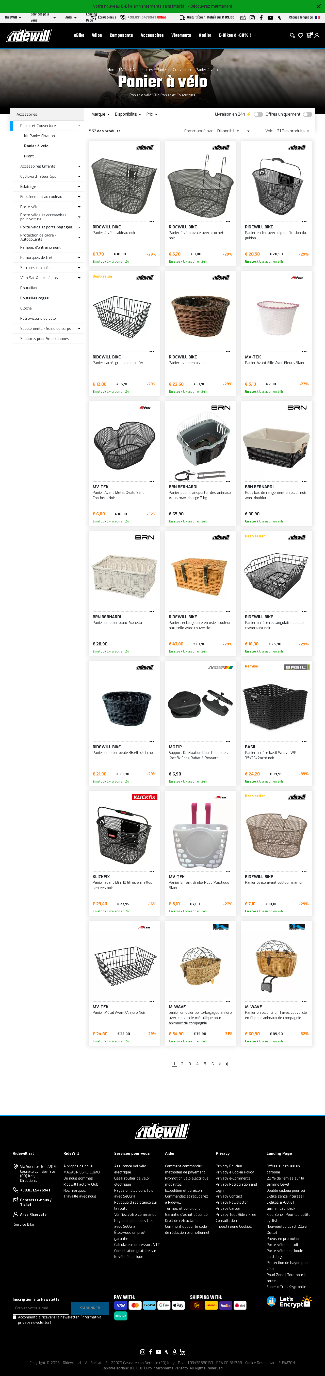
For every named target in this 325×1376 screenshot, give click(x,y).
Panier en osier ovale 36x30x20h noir (124, 752)
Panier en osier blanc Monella (117, 622)
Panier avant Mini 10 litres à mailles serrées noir (122, 885)
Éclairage (28, 186)
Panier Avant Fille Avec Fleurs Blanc (275, 362)
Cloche (26, 308)
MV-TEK (253, 357)
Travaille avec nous (79, 1196)
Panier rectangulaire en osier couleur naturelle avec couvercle (200, 625)
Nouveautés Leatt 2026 (287, 1226)
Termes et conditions (183, 1208)
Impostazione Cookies (234, 1226)
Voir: (269, 131)
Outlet (272, 1232)
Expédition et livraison (183, 1190)
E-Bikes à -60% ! (235, 35)
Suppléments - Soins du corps (45, 328)
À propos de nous (78, 1166)
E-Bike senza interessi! (285, 1196)
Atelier (205, 35)
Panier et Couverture (174, 69)
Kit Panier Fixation (39, 135)
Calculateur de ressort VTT (137, 1244)
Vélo (125, 69)
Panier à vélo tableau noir (114, 232)
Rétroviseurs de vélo (38, 318)
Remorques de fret (36, 257)
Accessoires (152, 35)
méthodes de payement (185, 1172)
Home (112, 69)
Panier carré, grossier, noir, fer (118, 362)
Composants (121, 35)
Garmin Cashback (281, 1208)
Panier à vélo (207, 69)
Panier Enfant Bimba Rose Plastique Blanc (199, 885)
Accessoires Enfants (37, 166)
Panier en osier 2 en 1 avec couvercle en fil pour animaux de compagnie (276, 1015)
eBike (79, 35)
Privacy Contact (229, 1196)
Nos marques (74, 1190)
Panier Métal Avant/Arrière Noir (119, 1012)
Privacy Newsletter (232, 1202)
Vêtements (181, 35)
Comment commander (183, 1166)
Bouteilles (28, 288)
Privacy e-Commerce (233, 1178)
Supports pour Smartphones (44, 338)
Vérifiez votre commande (135, 1214)
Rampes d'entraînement (40, 247)
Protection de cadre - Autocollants (38, 237)
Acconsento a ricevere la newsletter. (59, 1320)
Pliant (29, 156)
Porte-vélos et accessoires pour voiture (43, 217)
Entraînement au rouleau (41, 196)
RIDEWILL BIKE (107, 227)
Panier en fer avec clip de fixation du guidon (275, 235)
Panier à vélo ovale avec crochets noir (197, 235)
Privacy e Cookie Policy (235, 1172)
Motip (175, 747)
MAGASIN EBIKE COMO (81, 1172)
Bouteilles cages (34, 298)
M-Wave (177, 1006)
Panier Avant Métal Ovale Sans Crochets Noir (118, 495)
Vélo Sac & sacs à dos (39, 277)
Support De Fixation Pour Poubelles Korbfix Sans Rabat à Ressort (198, 755)
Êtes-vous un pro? (129, 1232)
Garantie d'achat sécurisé (186, 1214)
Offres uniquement (283, 114)
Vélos (97, 35)
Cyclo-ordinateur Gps (38, 176)
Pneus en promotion (283, 1238)
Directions (28, 1180)
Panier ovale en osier (186, 362)
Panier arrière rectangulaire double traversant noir (274, 625)
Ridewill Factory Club (80, 1184)
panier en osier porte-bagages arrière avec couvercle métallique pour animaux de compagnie (200, 1018)
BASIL (250, 747)
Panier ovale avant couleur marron (274, 882)
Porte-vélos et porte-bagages (46, 227)
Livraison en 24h (230, 114)
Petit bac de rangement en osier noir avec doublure (275, 495)
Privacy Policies (229, 1166)
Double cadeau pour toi (286, 1190)
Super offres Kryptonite (286, 1286)
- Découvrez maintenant (210, 6)
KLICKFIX (101, 876)
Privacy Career (228, 1208)
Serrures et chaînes (37, 267)
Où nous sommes (78, 1178)
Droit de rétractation (182, 1220)
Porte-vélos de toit (282, 1244)
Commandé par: (199, 131)
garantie (121, 1238)
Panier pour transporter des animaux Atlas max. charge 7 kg (200, 495)
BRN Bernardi (183, 487)
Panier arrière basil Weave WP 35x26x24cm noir (270, 755)
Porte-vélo (29, 206)
